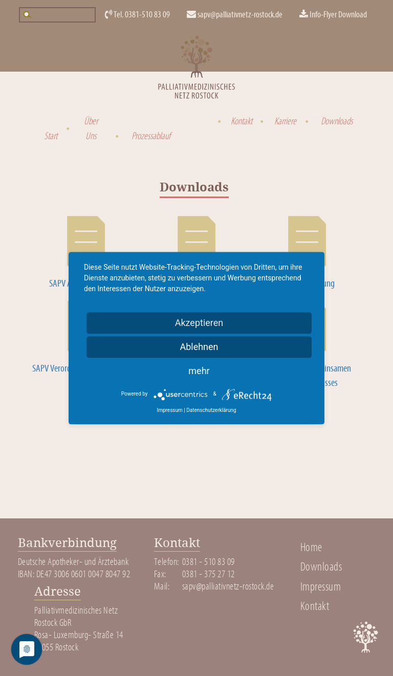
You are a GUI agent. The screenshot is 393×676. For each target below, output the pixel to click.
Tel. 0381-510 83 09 (137, 14)
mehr (198, 370)
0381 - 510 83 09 (208, 562)
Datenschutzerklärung (211, 410)
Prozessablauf (148, 136)
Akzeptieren (199, 322)
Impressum (320, 587)
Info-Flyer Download (333, 14)
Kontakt (240, 121)
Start (50, 136)
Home (311, 547)
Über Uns (91, 129)
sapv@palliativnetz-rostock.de (234, 14)
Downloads (334, 121)
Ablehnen (199, 346)
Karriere (283, 121)
